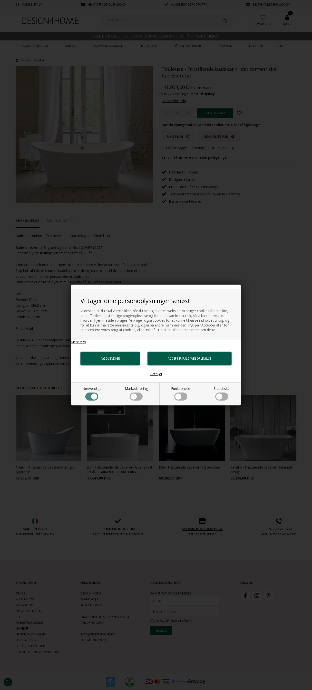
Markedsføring (136, 393)
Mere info (78, 342)
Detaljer (156, 374)
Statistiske (222, 393)
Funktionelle (180, 393)
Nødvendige (91, 393)
